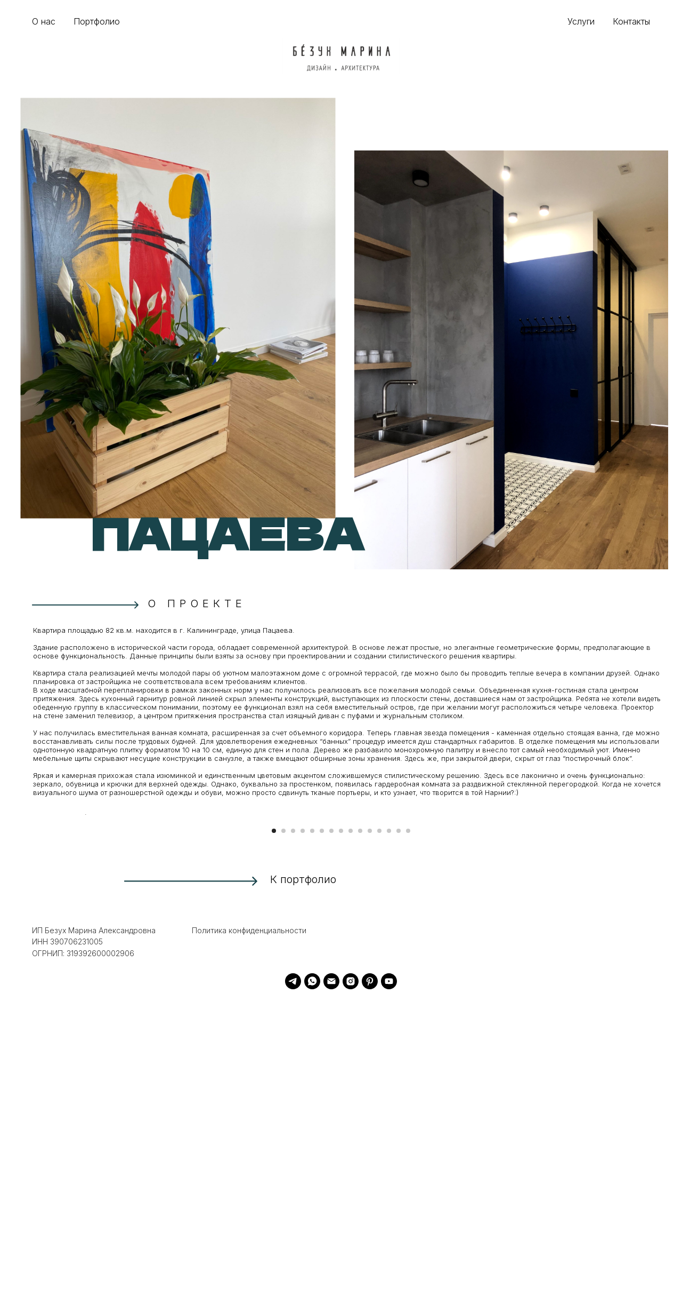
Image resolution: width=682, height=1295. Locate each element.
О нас (43, 21)
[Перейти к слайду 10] (360, 1124)
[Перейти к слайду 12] (379, 1124)
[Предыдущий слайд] (85, 961)
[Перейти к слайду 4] (303, 1124)
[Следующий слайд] (596, 961)
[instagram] (351, 1274)
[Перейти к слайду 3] (293, 1124)
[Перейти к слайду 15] (408, 1124)
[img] (341, 56)
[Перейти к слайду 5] (312, 1124)
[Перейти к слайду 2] (283, 1124)
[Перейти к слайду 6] (322, 1124)
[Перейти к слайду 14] (398, 1124)
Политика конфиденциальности (249, 1223)
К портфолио (303, 1172)
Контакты (631, 21)
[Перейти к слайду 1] (274, 1124)
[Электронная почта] (331, 1274)
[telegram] (293, 1274)
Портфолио (97, 21)
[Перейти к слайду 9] (350, 1124)
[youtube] (389, 1274)
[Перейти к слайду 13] (389, 1124)
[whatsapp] (312, 1274)
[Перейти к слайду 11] (370, 1124)
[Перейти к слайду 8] (341, 1124)
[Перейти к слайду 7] (331, 1124)
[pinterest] (370, 1274)
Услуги (581, 21)
